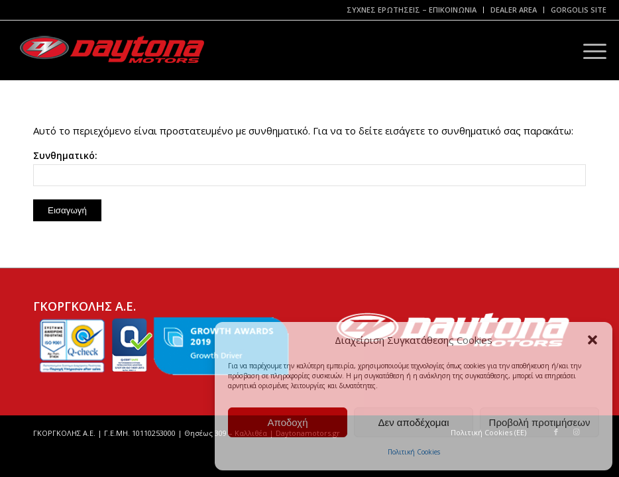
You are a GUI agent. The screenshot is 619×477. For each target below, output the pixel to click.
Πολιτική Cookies (414, 451)
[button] (592, 339)
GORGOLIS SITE (578, 10)
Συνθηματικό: (309, 167)
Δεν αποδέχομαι (413, 422)
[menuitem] (412, 10)
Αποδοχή (288, 422)
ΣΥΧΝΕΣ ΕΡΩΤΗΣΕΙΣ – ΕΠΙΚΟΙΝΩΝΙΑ (412, 10)
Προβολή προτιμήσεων (540, 422)
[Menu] (588, 50)
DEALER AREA (513, 10)
